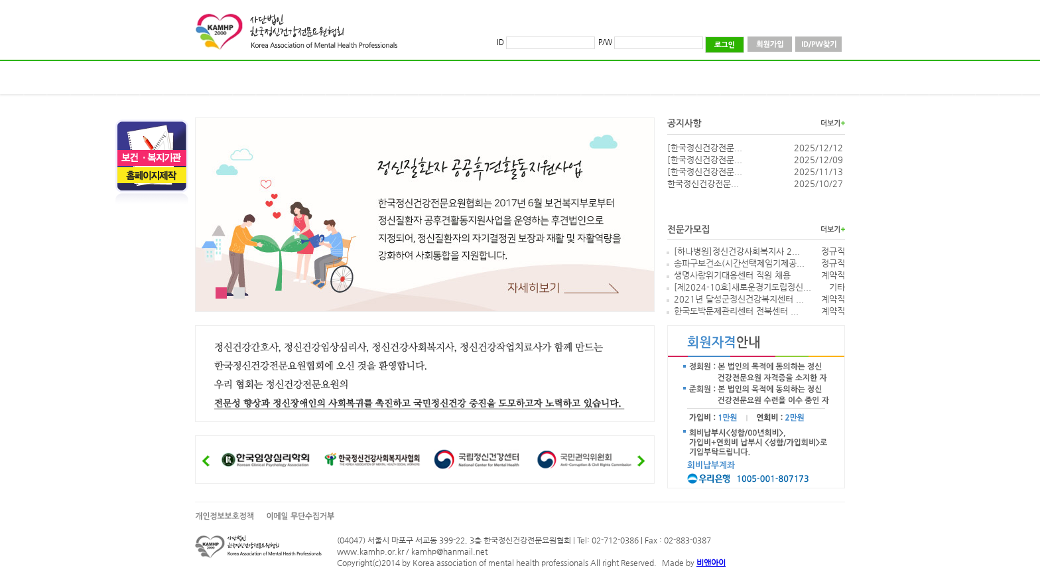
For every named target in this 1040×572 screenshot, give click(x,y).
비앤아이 (711, 562)
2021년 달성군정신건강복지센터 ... (739, 299)
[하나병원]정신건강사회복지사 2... (737, 251)
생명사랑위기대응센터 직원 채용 (732, 275)
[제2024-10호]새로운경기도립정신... (742, 287)
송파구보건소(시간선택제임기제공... (739, 263)
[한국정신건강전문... (704, 148)
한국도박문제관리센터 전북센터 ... (736, 311)
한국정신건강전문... (703, 183)
